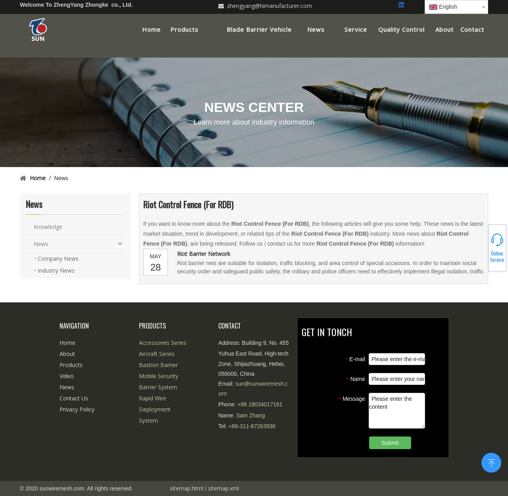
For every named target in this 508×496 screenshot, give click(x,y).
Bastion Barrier (158, 365)
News (41, 244)
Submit (390, 443)
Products (71, 365)
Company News (58, 258)
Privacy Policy (77, 409)
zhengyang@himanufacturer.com (269, 6)
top (491, 462)
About (67, 354)
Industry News (56, 270)
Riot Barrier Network (203, 254)
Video (67, 376)
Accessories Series (163, 342)
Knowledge (48, 227)
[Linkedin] (402, 5)
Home (67, 342)
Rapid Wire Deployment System (155, 409)
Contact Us (74, 398)
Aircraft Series (157, 354)
